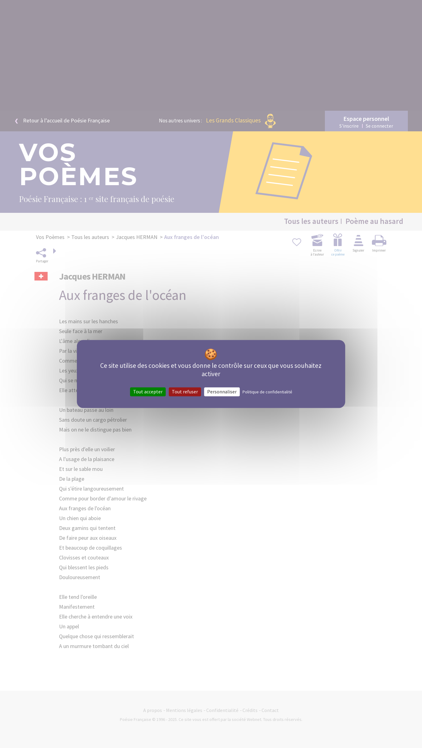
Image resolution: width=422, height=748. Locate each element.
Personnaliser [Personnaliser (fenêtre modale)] (222, 391)
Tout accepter (148, 391)
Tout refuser (185, 391)
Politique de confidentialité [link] (267, 392)
